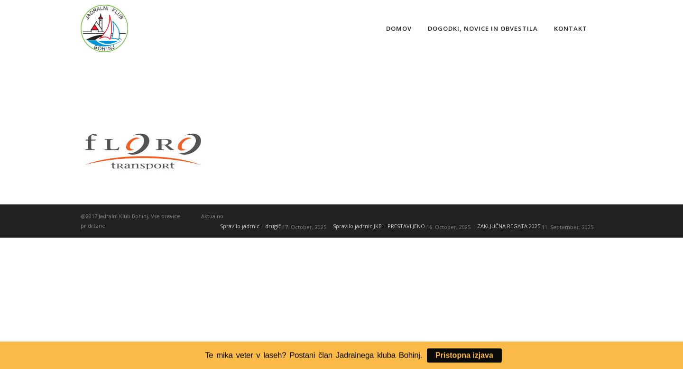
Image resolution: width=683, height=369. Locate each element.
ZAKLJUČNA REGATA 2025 (508, 226)
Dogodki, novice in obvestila (483, 28)
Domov (399, 28)
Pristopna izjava (464, 356)
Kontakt (570, 28)
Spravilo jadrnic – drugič (250, 226)
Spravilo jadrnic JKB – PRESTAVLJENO (379, 226)
